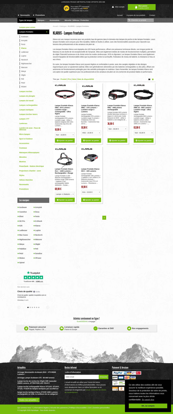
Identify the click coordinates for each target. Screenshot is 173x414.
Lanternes (23, 123)
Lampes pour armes (27, 27)
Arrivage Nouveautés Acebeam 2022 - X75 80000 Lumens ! (36, 373)
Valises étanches (26, 180)
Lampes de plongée (27, 96)
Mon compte (118, 7)
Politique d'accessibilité (77, 408)
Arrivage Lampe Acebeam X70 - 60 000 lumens (35, 378)
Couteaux (23, 148)
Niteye (23, 71)
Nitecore (24, 67)
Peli (22, 79)
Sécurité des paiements (59, 408)
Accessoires (24, 143)
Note (74, 79)
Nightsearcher (26, 64)
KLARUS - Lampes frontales (68, 33)
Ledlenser (25, 52)
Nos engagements (137, 328)
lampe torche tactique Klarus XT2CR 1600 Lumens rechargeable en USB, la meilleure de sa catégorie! (37, 393)
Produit (63, 79)
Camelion (23, 212)
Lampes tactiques (26, 110)
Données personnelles (101, 408)
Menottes (23, 157)
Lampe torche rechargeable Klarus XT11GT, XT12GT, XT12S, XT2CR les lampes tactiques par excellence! (38, 388)
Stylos (21, 175)
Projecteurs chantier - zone (30, 171)
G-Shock (38, 221)
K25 (20, 226)
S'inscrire (103, 377)
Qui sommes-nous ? (24, 408)
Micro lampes (24, 134)
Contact (152, 15)
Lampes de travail (26, 101)
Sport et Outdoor (26, 139)
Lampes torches (25, 91)
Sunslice (38, 253)
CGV (89, 408)
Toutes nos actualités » (28, 400)
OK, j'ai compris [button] (148, 406)
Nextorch (24, 60)
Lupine (23, 56)
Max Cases (23, 235)
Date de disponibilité (85, 79)
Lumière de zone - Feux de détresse (29, 129)
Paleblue (22, 249)
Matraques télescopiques (29, 152)
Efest (21, 216)
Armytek (24, 40)
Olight (23, 75)
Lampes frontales (26, 32)
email (88, 390)
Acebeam (24, 37)
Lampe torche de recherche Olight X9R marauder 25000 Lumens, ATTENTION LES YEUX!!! (37, 382)
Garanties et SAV (103, 328)
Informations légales (41, 408)
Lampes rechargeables (28, 105)
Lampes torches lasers (28, 114)
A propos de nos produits (136, 15)
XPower (38, 258)
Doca (37, 212)
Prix (69, 79)
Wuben (23, 87)
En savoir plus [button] (148, 400)
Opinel (22, 263)
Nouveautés (24, 15)
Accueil (120, 15)
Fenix (23, 44)
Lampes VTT (24, 119)
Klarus (23, 48)
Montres (22, 162)
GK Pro (22, 221)
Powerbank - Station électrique (31, 166)
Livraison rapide (69, 328)
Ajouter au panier (65, 140)
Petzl (23, 83)
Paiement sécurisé (35, 328)
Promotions (39, 15)
